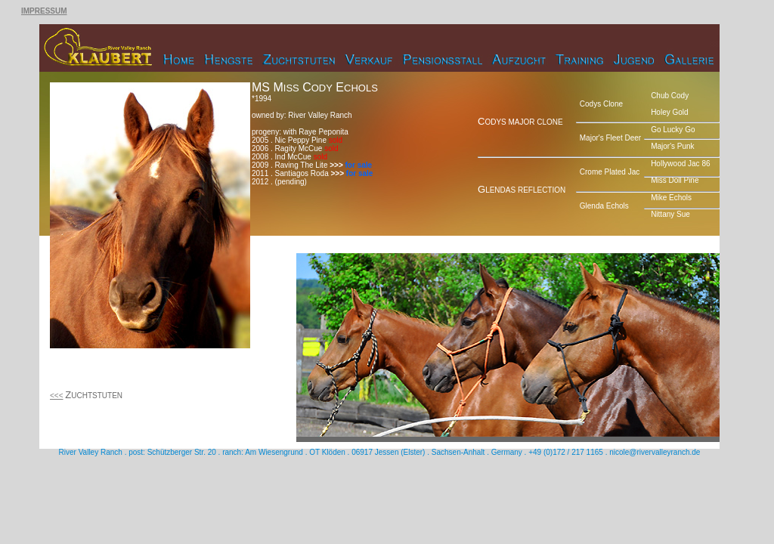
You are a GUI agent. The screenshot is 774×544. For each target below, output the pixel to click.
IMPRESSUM (44, 11)
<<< (56, 395)
